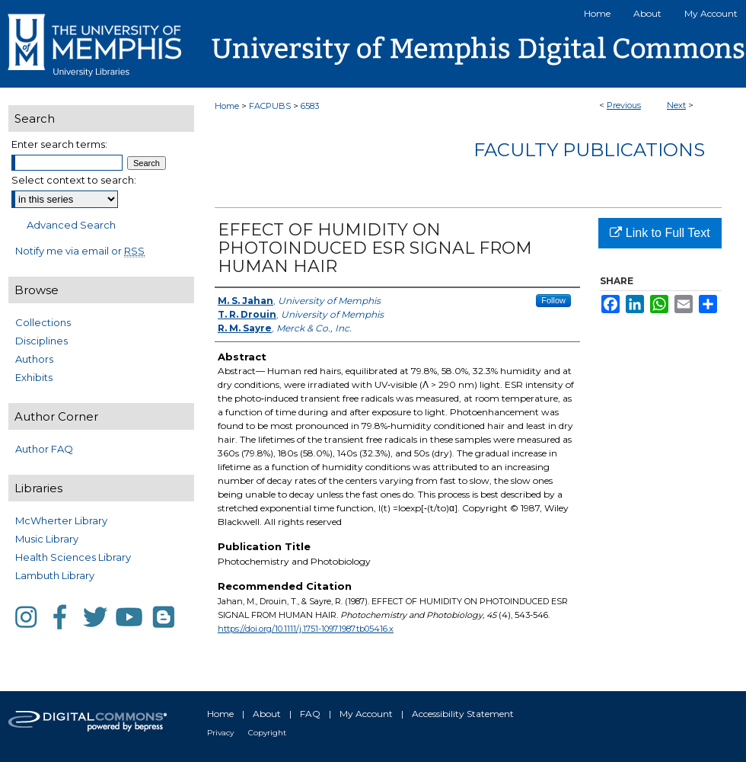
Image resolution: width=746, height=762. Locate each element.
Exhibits (34, 377)
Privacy (220, 733)
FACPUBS (270, 106)
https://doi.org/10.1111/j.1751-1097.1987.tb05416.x (306, 628)
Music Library (46, 539)
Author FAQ (44, 449)
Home (227, 106)
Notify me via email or (80, 251)
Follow (553, 300)
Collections (43, 322)
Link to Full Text (659, 232)
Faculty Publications (589, 150)
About (267, 713)
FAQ (310, 713)
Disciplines (41, 341)
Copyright (267, 733)
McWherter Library (61, 520)
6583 (310, 106)
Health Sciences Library (73, 557)
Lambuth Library (54, 575)
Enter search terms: (59, 144)
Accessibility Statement (463, 713)
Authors (34, 359)
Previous (624, 105)
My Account (366, 713)
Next (676, 105)
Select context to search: (73, 180)
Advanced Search (71, 225)
